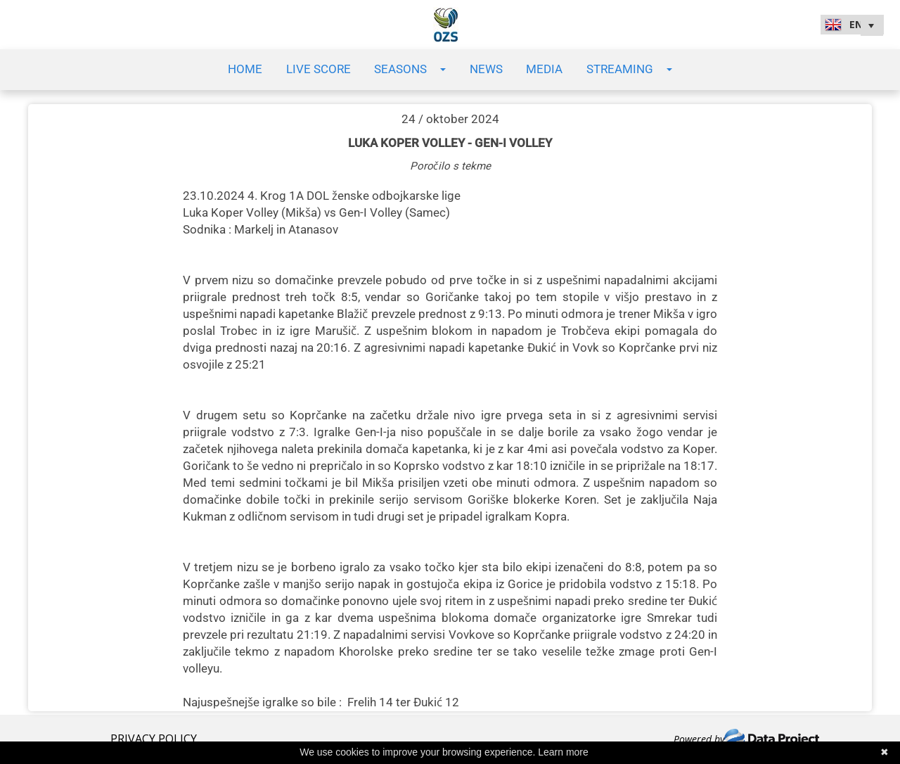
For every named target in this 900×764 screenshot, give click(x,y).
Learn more (563, 752)
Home (245, 69)
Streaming (629, 69)
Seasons (410, 69)
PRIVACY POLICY (153, 738)
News (486, 69)
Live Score (318, 69)
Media (544, 69)
